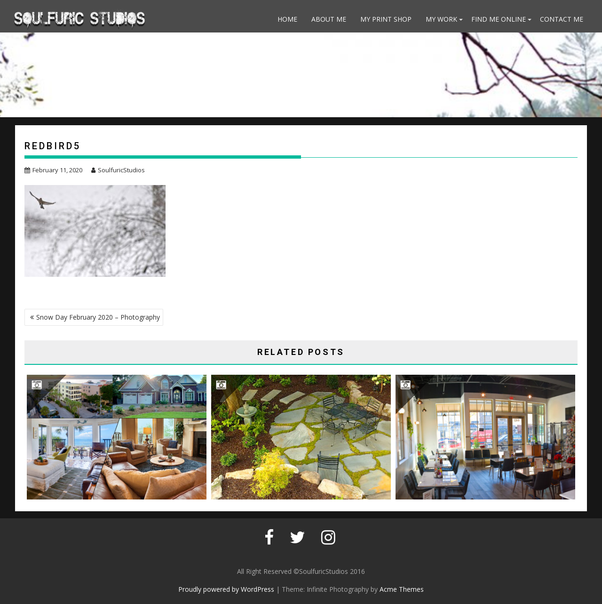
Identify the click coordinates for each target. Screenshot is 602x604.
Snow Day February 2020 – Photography (98, 317)
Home (287, 19)
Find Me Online (498, 19)
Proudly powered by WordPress (226, 589)
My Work (441, 19)
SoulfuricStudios (118, 170)
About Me (328, 19)
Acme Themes (402, 589)
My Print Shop (386, 19)
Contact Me (561, 19)
